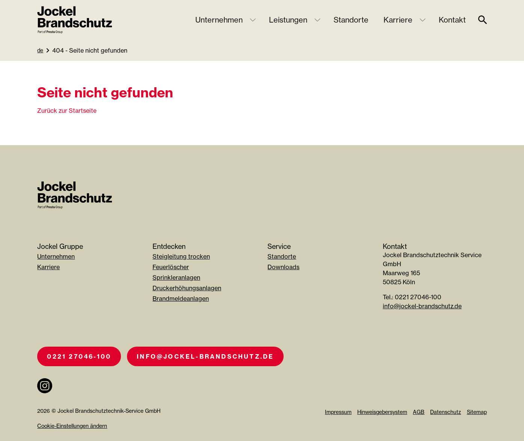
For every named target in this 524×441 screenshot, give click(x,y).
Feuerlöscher (171, 267)
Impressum (338, 412)
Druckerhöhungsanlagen (187, 288)
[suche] (482, 20)
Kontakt (452, 19)
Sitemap (477, 412)
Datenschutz (445, 412)
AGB (418, 412)
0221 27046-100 (79, 356)
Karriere (398, 19)
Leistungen (288, 19)
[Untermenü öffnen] (252, 20)
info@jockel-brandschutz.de (422, 306)
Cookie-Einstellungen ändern (72, 426)
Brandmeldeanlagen (181, 298)
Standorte (351, 19)
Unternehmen (219, 19)
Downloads (283, 267)
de (40, 50)
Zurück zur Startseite (67, 110)
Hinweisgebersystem (382, 412)
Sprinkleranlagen (176, 277)
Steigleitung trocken (181, 256)
